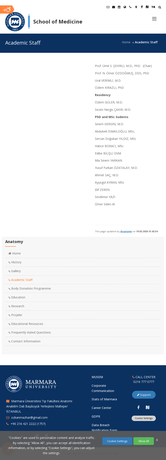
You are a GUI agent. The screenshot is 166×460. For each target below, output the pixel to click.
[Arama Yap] (159, 7)
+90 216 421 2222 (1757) (28, 424)
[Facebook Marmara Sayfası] (141, 7)
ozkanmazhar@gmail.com (29, 417)
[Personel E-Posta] (113, 7)
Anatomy (126, 231)
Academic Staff (20, 280)
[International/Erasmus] (125, 7)
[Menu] (154, 17)
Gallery (14, 271)
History (14, 262)
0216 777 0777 (143, 382)
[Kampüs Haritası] (136, 7)
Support (144, 395)
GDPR (96, 416)
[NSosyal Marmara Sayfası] (147, 7)
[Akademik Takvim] (119, 7)
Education (16, 297)
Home (126, 42)
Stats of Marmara (104, 399)
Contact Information (24, 341)
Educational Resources (25, 324)
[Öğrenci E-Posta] (108, 7)
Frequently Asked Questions (29, 332)
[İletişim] (130, 7)
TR (153, 7)
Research (16, 306)
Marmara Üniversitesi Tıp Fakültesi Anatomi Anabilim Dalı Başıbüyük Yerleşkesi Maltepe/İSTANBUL (39, 406)
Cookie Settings (144, 418)
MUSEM (97, 377)
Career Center (101, 408)
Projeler (15, 315)
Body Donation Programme (29, 288)
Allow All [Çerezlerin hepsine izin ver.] (143, 441)
